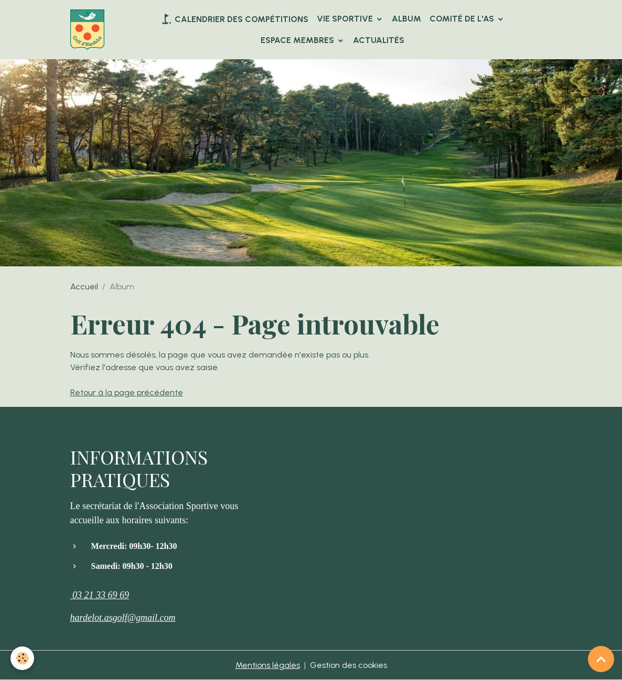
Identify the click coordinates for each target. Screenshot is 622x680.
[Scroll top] (601, 659)
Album (406, 19)
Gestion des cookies (348, 665)
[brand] (87, 29)
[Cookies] (22, 658)
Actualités (378, 40)
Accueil (84, 287)
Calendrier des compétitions (234, 19)
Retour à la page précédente (126, 392)
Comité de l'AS (463, 19)
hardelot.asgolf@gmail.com (123, 617)
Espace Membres (298, 40)
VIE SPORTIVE (346, 19)
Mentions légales (267, 665)
